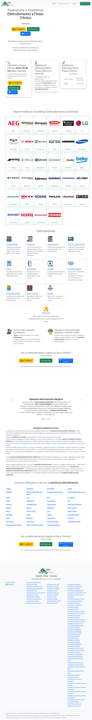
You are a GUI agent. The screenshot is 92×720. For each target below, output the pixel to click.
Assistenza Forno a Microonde (35, 593)
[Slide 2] (46, 419)
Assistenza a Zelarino (74, 706)
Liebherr (68, 142)
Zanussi (82, 197)
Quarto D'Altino (72, 511)
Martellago (9, 515)
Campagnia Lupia (31, 504)
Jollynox (82, 179)
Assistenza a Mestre (74, 636)
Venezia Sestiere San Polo (55, 492)
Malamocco (50, 508)
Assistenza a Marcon (74, 627)
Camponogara (51, 504)
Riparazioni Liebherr (53, 586)
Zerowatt (13, 216)
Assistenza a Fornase (74, 615)
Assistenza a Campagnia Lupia (77, 593)
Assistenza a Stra (73, 677)
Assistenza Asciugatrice (33, 582)
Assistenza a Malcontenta (75, 625)
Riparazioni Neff (52, 597)
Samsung (82, 142)
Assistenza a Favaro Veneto (76, 611)
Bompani (40, 124)
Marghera (9, 492)
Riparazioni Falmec (53, 595)
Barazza (27, 179)
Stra (69, 501)
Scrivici (25, 34)
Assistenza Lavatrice (32, 601)
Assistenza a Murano (74, 642)
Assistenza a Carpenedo (75, 601)
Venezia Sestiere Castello (13, 525)
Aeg (13, 124)
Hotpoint (68, 124)
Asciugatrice (52, 244)
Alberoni (28, 508)
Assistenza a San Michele (75, 656)
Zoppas (54, 124)
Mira (48, 497)
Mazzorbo (29, 518)
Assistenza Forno (31, 590)
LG (82, 124)
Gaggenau (54, 179)
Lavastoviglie (12, 244)
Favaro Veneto (30, 511)
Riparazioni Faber (52, 590)
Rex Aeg (13, 142)
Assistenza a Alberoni (74, 584)
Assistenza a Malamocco (75, 623)
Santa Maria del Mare (74, 521)
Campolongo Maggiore (75, 504)
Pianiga (8, 497)
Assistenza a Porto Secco (75, 648)
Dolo (27, 497)
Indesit (54, 161)
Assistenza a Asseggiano (75, 586)
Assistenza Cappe (31, 584)
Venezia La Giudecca (53, 525)
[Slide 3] (49, 419)
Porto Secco (30, 521)
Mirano (28, 515)
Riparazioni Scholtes (53, 588)
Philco (54, 197)
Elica (27, 161)
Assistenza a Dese (73, 607)
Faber (13, 179)
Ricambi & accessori (65, 360)
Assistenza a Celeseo (74, 603)
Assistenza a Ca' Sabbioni (75, 590)
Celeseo (8, 508)
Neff (27, 197)
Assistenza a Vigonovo (74, 704)
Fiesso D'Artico (51, 501)
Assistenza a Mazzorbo (75, 634)
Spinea (70, 489)
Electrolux (40, 142)
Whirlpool (27, 124)
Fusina (8, 501)
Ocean (40, 197)
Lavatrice (31, 244)
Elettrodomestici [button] (64, 3)
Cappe (50, 293)
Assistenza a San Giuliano (75, 654)
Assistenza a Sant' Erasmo (76, 664)
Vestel (27, 216)
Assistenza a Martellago (75, 632)
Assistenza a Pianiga (74, 646)
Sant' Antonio (10, 521)
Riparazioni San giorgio (54, 601)
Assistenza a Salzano (74, 652)
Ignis (54, 142)
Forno (8, 269)
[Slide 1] (43, 419)
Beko (82, 161)
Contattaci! (85, 3)
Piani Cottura (32, 293)
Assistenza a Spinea (74, 675)
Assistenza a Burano (74, 588)
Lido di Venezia (72, 508)
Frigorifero (31, 269)
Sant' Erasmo (51, 518)
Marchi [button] (75, 3)
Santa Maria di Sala (73, 515)
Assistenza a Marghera (74, 630)
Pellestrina (71, 518)
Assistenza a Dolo (73, 609)
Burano (8, 518)
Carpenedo (29, 489)
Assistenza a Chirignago (75, 605)
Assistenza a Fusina (73, 617)
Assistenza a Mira (73, 638)
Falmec (40, 179)
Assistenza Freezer (32, 595)
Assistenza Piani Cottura (33, 603)
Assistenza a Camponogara (76, 599)
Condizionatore (74, 269)
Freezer (50, 269)
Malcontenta (30, 501)
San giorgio (68, 197)
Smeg (13, 161)
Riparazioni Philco (52, 599)
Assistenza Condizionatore (34, 586)
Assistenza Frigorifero (33, 597)
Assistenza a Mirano (74, 640)
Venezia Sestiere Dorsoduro (34, 525)
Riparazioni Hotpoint (53, 584)
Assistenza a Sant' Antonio (76, 662)
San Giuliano (50, 489)
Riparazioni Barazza (53, 593)
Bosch (27, 142)
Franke (54, 216)
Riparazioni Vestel (52, 603)
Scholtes (68, 161)
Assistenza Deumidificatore (34, 588)
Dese (48, 511)
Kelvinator (13, 197)
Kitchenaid (40, 216)
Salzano (49, 515)
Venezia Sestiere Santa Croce (77, 492)
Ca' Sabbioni (71, 497)
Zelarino (8, 489)
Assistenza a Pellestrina (75, 644)
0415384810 (10, 582)
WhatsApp (33, 29)
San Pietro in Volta (52, 521)
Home (54, 3)
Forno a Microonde (76, 244)
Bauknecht (40, 161)
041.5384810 (18, 29)
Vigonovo (9, 504)
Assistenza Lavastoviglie (33, 599)
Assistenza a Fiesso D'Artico (76, 613)
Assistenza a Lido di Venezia (76, 621)
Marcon (8, 511)
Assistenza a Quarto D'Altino (76, 650)
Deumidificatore (13, 293)
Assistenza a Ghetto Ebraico (76, 619)
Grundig (68, 179)
